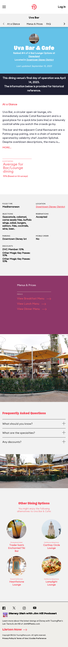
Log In (62, 6)
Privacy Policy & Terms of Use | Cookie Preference (24, 638)
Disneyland (34, 56)
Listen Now (15, 629)
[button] (64, 24)
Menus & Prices (35, 23)
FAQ (48, 23)
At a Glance (13, 23)
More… (6, 147)
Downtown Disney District (40, 59)
